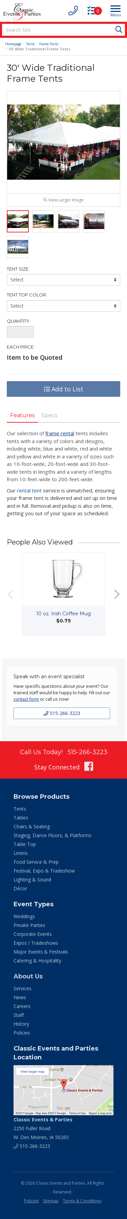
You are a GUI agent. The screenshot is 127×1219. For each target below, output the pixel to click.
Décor (20, 888)
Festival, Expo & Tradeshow (44, 870)
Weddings (24, 916)
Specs (49, 415)
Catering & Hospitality (37, 960)
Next (116, 594)
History (21, 1024)
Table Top (25, 844)
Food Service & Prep (36, 862)
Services (22, 988)
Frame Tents (48, 44)
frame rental (59, 433)
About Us (28, 976)
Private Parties (29, 925)
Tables (21, 817)
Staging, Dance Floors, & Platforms (52, 835)
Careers (22, 1006)
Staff (19, 1015)
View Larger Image (63, 200)
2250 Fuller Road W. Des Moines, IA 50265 (43, 1128)
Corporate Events (33, 934)
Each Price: (21, 347)
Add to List (63, 389)
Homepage (13, 44)
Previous (10, 594)
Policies (22, 1032)
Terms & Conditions (82, 1201)
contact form (26, 699)
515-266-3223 (62, 713)
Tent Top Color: (27, 294)
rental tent (29, 490)
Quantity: (18, 321)
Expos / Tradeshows (36, 943)
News (20, 997)
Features (22, 415)
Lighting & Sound (32, 879)
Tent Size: (18, 269)
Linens (21, 853)
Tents (30, 44)
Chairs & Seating (32, 826)
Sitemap (51, 1201)
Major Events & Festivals (41, 951)
